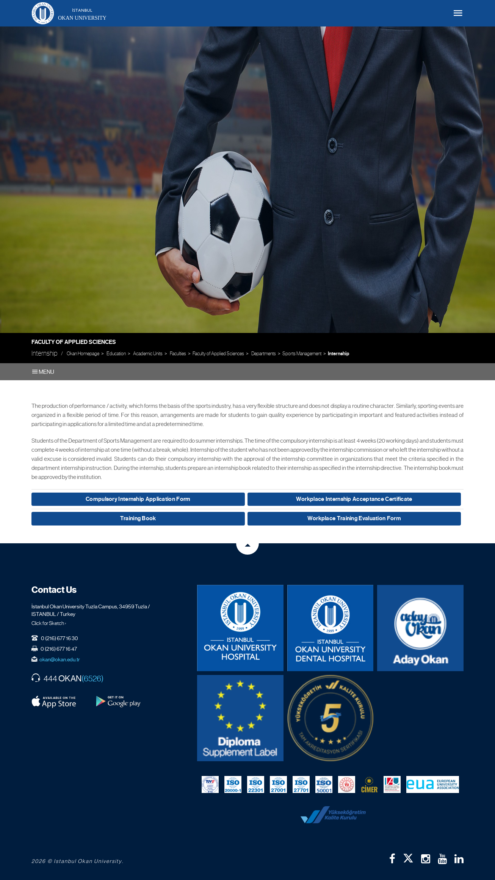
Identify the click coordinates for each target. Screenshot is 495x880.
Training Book (138, 518)
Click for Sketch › (48, 623)
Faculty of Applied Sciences (73, 342)
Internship (338, 354)
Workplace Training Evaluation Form (354, 518)
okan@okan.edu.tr (59, 659)
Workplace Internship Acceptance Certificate (354, 499)
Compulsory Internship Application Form (138, 499)
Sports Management (301, 353)
